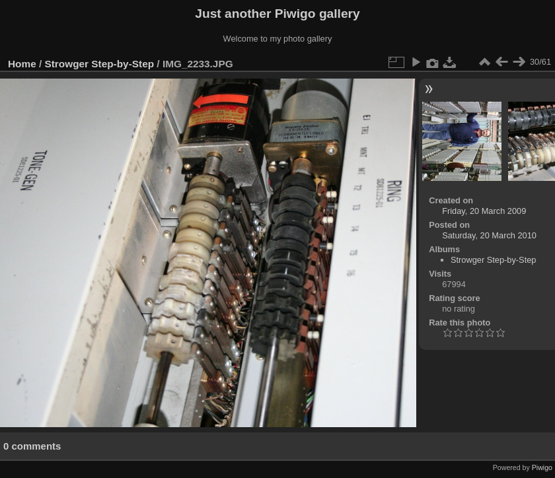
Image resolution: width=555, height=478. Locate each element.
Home (22, 63)
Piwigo (542, 467)
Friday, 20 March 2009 (484, 211)
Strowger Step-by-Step (100, 63)
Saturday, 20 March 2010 (489, 235)
